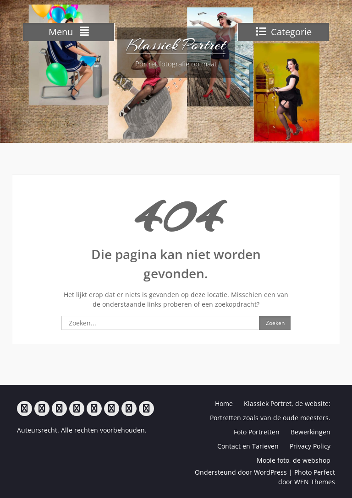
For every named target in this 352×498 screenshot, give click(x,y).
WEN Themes (314, 481)
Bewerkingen (310, 432)
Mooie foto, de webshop (293, 460)
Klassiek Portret (176, 44)
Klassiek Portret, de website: (287, 403)
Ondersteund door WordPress (241, 472)
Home (224, 403)
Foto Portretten (257, 432)
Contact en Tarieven (248, 446)
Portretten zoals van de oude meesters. (270, 417)
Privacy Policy (310, 446)
